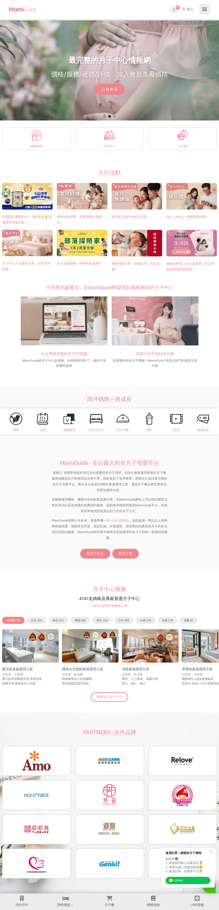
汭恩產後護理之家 (135, 669)
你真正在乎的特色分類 (155, 353)
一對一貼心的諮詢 (116, 520)
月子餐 (182, 146)
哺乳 (149, 430)
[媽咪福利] (36, 135)
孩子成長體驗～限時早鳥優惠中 (79, 263)
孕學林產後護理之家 (197, 669)
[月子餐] (182, 135)
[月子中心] (109, 135)
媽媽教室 (69, 430)
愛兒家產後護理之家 (17, 669)
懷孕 (16, 430)
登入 (188, 9)
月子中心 (109, 146)
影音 (176, 430)
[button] (105, 116)
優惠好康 (203, 430)
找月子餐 (123, 430)
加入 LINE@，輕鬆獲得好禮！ (187, 217)
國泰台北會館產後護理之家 (82, 669)
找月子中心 (96, 430)
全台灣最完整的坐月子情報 (64, 353)
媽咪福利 (37, 146)
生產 (43, 430)
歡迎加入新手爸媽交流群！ (131, 217)
